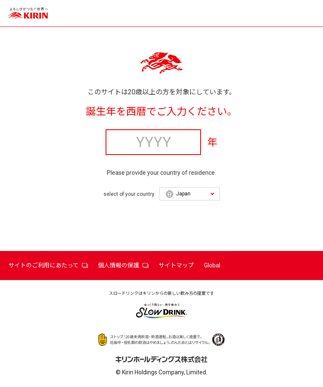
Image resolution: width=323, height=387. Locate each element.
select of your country (128, 194)
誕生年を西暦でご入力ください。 (161, 111)
